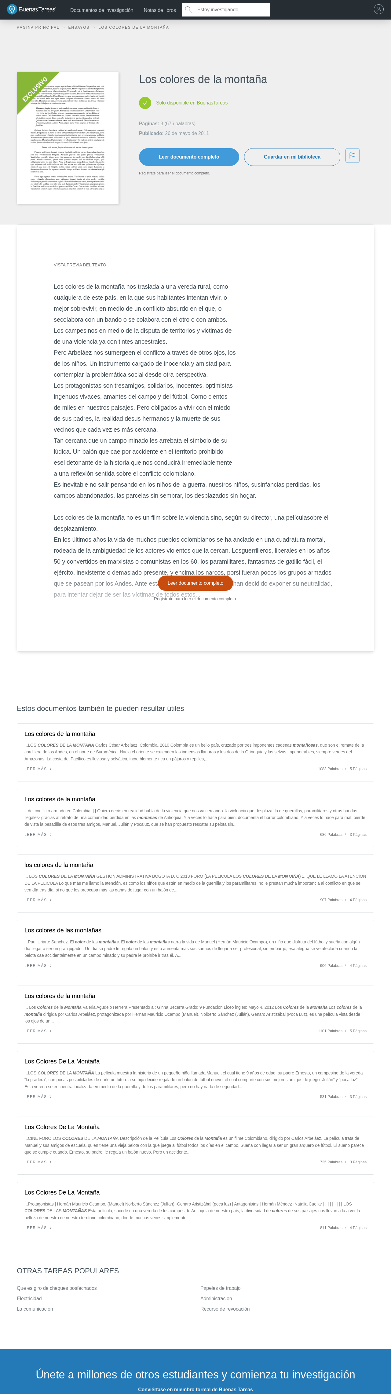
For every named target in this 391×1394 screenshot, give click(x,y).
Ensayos (79, 27)
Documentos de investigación (101, 10)
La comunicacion (35, 1309)
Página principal (39, 27)
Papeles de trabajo (220, 1288)
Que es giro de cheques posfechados (57, 1288)
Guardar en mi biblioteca (292, 156)
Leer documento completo (189, 156)
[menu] (380, 10)
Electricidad (29, 1298)
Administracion (216, 1298)
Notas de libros (160, 10)
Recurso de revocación (225, 1309)
